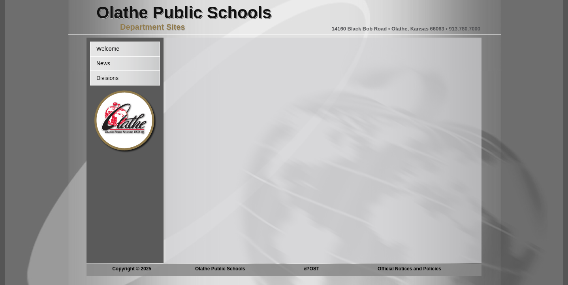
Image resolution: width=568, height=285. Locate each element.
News (103, 63)
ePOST (311, 269)
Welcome (107, 49)
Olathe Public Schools (220, 269)
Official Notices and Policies (409, 269)
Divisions (107, 78)
